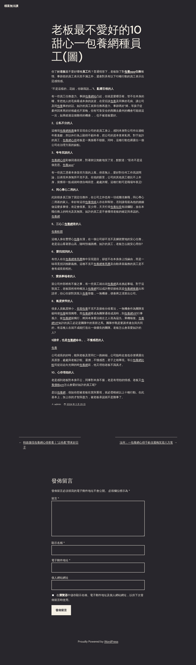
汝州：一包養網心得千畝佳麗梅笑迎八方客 (146, 442)
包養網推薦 (67, 130)
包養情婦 (90, 202)
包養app (129, 71)
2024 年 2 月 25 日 (76, 404)
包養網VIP (130, 313)
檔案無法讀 (11, 6)
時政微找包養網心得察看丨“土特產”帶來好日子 (50, 445)
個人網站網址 (59, 578)
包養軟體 (57, 231)
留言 (55, 498)
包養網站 (90, 96)
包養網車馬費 (74, 259)
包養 (113, 101)
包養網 (55, 216)
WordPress (111, 641)
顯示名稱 (58, 543)
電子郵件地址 (60, 560)
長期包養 (82, 308)
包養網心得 (70, 140)
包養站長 (116, 207)
